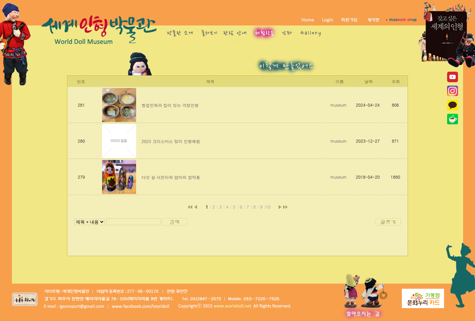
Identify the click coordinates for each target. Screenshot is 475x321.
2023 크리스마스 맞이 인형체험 (171, 141)
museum (338, 105)
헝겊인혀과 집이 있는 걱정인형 (170, 105)
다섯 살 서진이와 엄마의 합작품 (171, 177)
